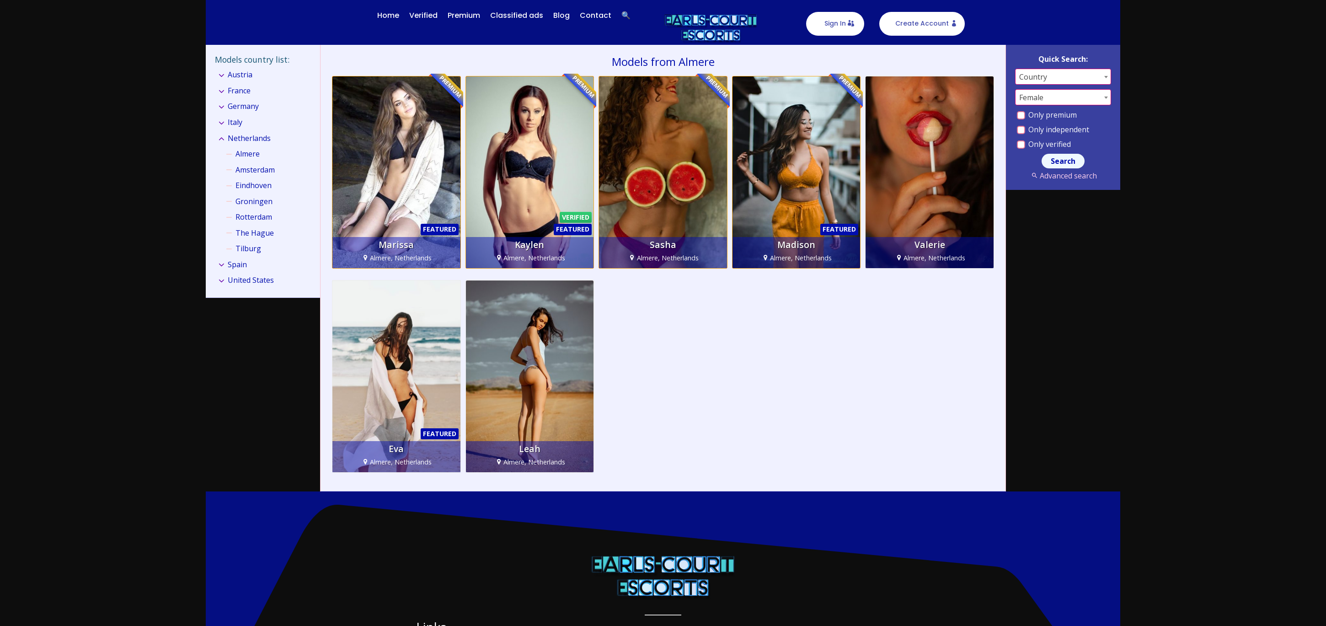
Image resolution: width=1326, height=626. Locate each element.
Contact (595, 15)
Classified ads (516, 15)
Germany (243, 106)
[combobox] (1063, 76)
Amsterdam (255, 169)
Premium (464, 15)
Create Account (922, 23)
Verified (423, 15)
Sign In (835, 23)
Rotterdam (253, 217)
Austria (240, 75)
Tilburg (248, 248)
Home (388, 15)
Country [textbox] (1033, 76)
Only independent (1053, 129)
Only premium (1047, 114)
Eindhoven (253, 185)
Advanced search (1062, 175)
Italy (235, 122)
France (239, 91)
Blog (561, 15)
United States (251, 280)
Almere (247, 154)
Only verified (1044, 144)
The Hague (254, 232)
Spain (237, 264)
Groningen (254, 201)
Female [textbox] (1031, 97)
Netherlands (249, 138)
